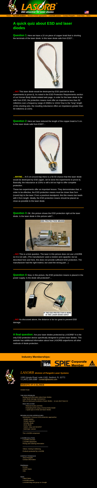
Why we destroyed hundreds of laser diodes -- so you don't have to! (45, 401)
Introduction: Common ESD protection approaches (40, 417)
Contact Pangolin (69, 16)
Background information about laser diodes (37, 397)
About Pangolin (28, 457)
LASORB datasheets (30, 442)
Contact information (29, 459)
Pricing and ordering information (33, 443)
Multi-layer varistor (30, 429)
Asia (24, 471)
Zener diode (28, 425)
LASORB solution (55, 16)
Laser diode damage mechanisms (34, 399)
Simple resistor (29, 419)
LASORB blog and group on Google (35, 482)
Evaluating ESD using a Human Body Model (40, 408)
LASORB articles (28, 480)
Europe (25, 467)
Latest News (27, 478)
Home (9, 16)
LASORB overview (29, 439)
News (88, 16)
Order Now (80, 16)
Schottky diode (28, 423)
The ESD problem (19, 16)
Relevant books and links (34, 406)
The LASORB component (31, 433)
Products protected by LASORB (33, 451)
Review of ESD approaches (37, 16)
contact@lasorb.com (48, 379)
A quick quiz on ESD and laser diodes (38, 410)
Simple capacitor (29, 421)
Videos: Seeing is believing (32, 449)
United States (27, 469)
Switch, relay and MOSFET (33, 427)
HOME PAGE (25, 390)
